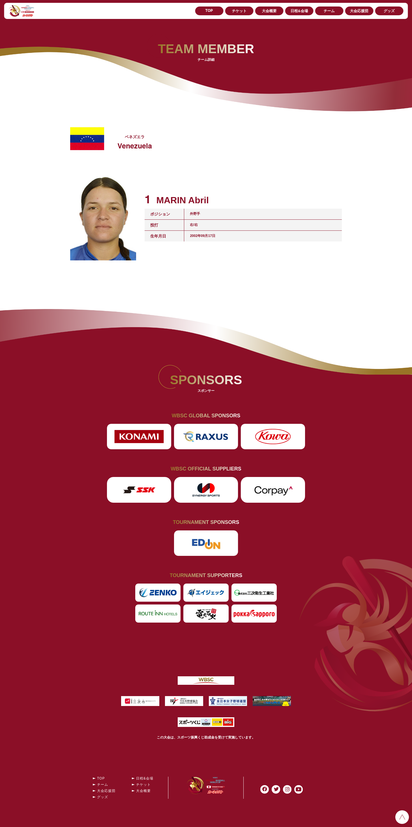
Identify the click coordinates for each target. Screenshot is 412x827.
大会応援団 (359, 11)
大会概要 (269, 11)
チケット (239, 11)
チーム (329, 11)
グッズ (389, 11)
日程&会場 (299, 11)
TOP (209, 11)
